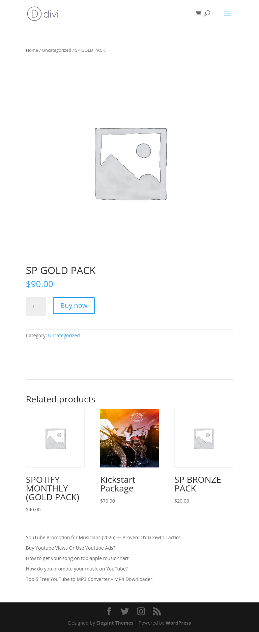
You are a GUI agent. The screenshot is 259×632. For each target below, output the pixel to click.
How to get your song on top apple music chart (77, 558)
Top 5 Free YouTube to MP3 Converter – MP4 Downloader (89, 579)
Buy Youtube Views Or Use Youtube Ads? (70, 548)
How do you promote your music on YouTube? (77, 568)
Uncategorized (56, 50)
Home (32, 50)
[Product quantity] (36, 306)
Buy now (73, 305)
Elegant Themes (115, 623)
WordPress (178, 623)
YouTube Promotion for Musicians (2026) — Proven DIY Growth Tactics (103, 537)
